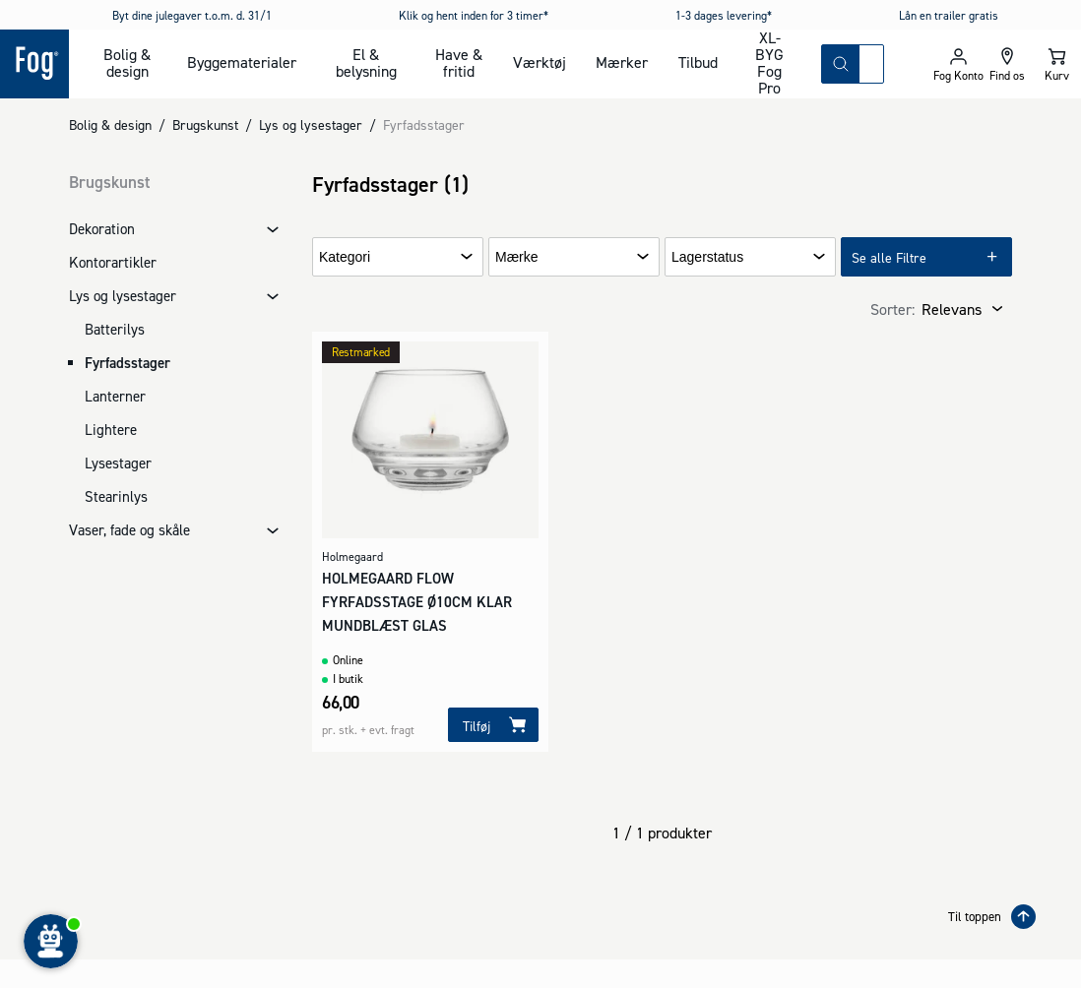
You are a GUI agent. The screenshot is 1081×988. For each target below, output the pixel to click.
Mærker (622, 62)
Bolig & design (127, 62)
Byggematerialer (241, 62)
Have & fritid (458, 62)
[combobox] (871, 64)
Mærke (517, 257)
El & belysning (366, 62)
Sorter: (892, 309)
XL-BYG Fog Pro (769, 63)
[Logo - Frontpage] (34, 64)
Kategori (344, 257)
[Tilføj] (493, 725)
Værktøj (539, 62)
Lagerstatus (707, 257)
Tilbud (698, 62)
